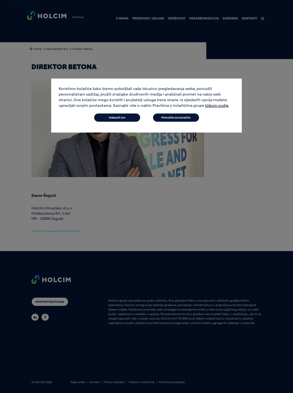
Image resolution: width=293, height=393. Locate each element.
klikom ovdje (217, 105)
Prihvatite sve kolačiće (175, 117)
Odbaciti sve (117, 117)
